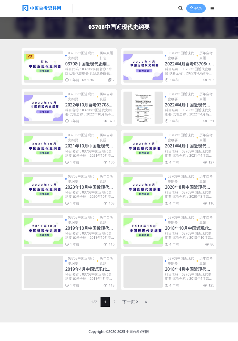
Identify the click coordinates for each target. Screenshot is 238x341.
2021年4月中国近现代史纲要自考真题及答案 (188, 148)
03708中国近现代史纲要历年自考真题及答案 (88, 66)
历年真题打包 (106, 55)
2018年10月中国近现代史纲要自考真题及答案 (189, 230)
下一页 (130, 301)
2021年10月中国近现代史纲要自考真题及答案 (89, 148)
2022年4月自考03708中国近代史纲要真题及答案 (188, 66)
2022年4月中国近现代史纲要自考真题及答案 (188, 107)
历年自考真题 (206, 55)
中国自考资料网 (138, 331)
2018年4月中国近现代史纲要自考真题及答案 (188, 271)
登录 (196, 8)
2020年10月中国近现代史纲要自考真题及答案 (89, 189)
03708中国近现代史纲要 (81, 55)
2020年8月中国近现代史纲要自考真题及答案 (188, 189)
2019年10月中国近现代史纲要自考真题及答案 (89, 230)
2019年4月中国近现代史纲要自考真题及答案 (88, 271)
